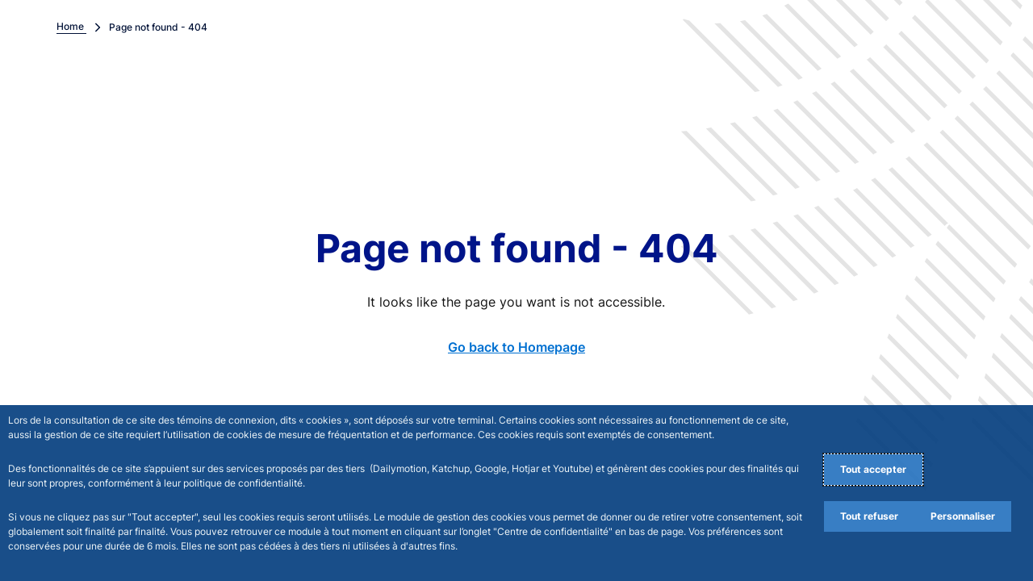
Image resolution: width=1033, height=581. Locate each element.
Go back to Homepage (516, 347)
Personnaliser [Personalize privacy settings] (963, 516)
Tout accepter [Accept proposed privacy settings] (873, 469)
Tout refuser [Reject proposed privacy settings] (869, 516)
